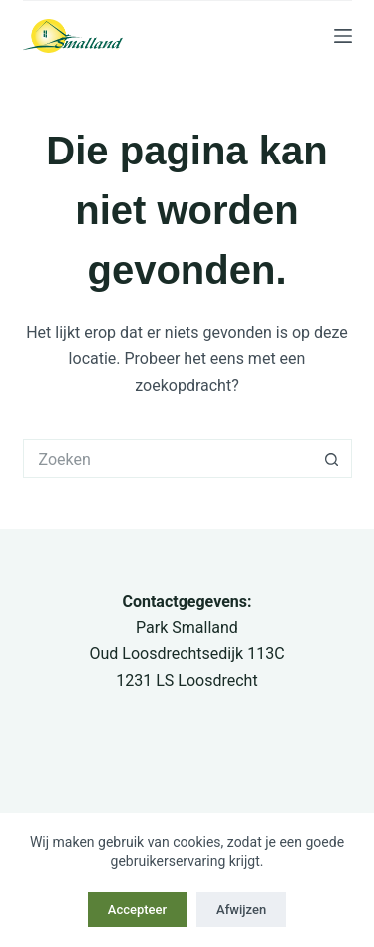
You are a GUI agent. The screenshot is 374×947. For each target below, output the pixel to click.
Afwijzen (241, 909)
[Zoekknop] (332, 458)
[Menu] (343, 36)
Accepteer (137, 909)
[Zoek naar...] (167, 458)
